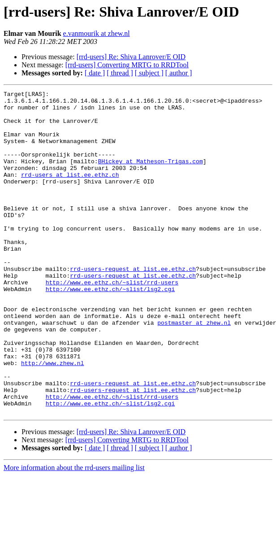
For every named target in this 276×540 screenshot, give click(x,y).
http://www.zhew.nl (52, 418)
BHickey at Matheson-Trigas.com (150, 176)
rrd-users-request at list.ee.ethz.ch (133, 305)
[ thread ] (120, 73)
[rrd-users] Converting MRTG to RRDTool (127, 65)
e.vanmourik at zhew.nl (96, 33)
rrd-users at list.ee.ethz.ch (70, 192)
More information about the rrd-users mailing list (74, 532)
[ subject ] (149, 73)
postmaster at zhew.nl (194, 370)
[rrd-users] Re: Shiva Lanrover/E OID (131, 57)
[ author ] (178, 73)
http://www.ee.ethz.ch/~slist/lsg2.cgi (110, 329)
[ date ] (95, 73)
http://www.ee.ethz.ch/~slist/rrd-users (112, 321)
